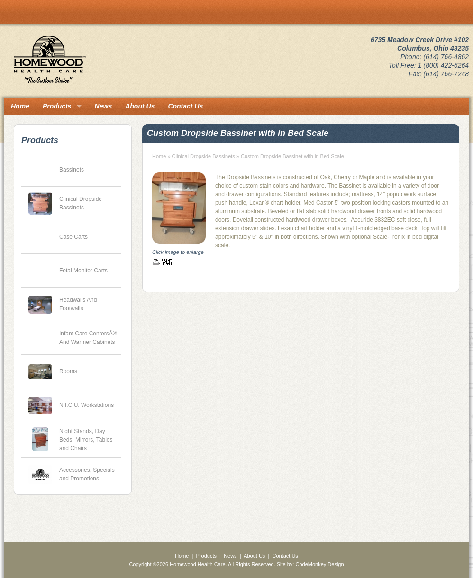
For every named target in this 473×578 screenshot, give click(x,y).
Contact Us (185, 106)
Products (57, 106)
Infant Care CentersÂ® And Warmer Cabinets (88, 337)
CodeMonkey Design (319, 564)
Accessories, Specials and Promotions (87, 474)
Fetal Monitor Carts (83, 270)
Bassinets (71, 169)
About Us (140, 106)
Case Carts (73, 237)
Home (20, 106)
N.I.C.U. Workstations (86, 405)
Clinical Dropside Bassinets (80, 203)
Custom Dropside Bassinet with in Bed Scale (292, 156)
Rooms (68, 371)
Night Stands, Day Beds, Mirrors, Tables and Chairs (85, 440)
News (103, 106)
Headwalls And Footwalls (78, 304)
